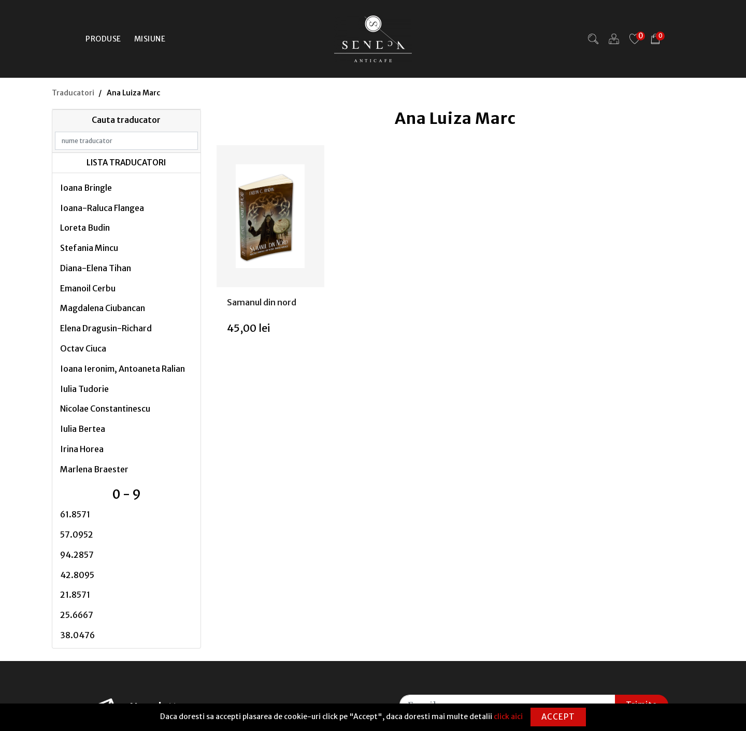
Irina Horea (82, 449)
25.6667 (76, 615)
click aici (508, 716)
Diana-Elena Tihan (95, 268)
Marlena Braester (94, 469)
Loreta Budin (85, 227)
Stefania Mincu (89, 248)
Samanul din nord (261, 302)
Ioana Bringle (86, 187)
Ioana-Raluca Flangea (102, 208)
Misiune (150, 39)
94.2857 (77, 555)
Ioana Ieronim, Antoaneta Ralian (122, 368)
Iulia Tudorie (84, 389)
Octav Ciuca (83, 348)
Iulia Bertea (82, 429)
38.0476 (77, 635)
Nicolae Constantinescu (105, 408)
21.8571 (75, 594)
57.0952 (76, 534)
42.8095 (77, 575)
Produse (103, 39)
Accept (558, 717)
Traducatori (73, 92)
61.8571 (75, 514)
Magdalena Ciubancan (102, 308)
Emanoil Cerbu (88, 288)
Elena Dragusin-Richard (106, 328)
